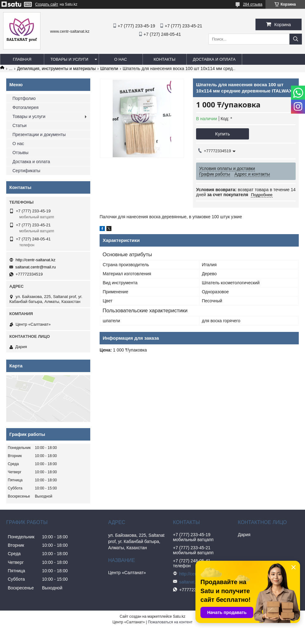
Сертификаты (26, 170)
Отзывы (20, 152)
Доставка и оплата (214, 59)
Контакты (164, 59)
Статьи (19, 125)
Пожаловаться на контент (170, 622)
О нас (120, 59)
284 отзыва (252, 4)
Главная (22, 59)
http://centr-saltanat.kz (35, 259)
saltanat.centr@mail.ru (35, 267)
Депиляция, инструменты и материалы (56, 68)
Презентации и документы (39, 134)
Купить (222, 133)
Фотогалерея (25, 107)
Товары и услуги (69, 59)
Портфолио (24, 98)
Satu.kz (179, 616)
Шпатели (109, 68)
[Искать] (295, 39)
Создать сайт (46, 4)
